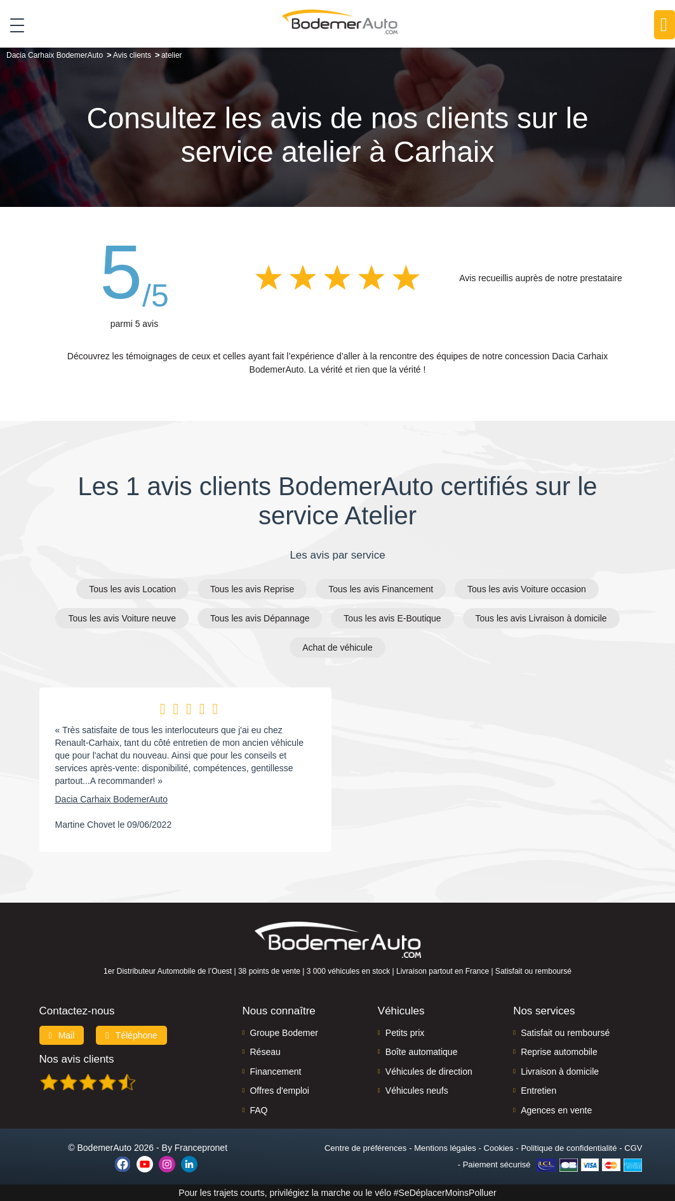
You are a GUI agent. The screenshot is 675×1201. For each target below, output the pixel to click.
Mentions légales (445, 1148)
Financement (275, 1071)
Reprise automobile (559, 1052)
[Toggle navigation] (12, 24)
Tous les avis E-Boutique (392, 618)
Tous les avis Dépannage (259, 618)
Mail (62, 1035)
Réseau (265, 1052)
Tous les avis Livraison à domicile (541, 618)
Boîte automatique (421, 1052)
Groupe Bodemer (283, 1033)
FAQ (258, 1110)
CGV (633, 1148)
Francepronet (201, 1148)
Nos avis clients (76, 1059)
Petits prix (404, 1033)
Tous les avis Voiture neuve (122, 618)
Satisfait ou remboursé (565, 1033)
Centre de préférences (365, 1148)
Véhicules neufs (416, 1090)
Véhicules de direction (428, 1071)
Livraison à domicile (560, 1071)
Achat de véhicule (337, 647)
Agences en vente (556, 1110)
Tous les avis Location (132, 589)
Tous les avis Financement (380, 589)
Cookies (499, 1148)
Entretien (538, 1090)
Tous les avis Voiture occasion (526, 589)
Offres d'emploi (279, 1090)
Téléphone (131, 1035)
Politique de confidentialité (569, 1148)
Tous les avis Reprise (252, 589)
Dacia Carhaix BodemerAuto (111, 799)
